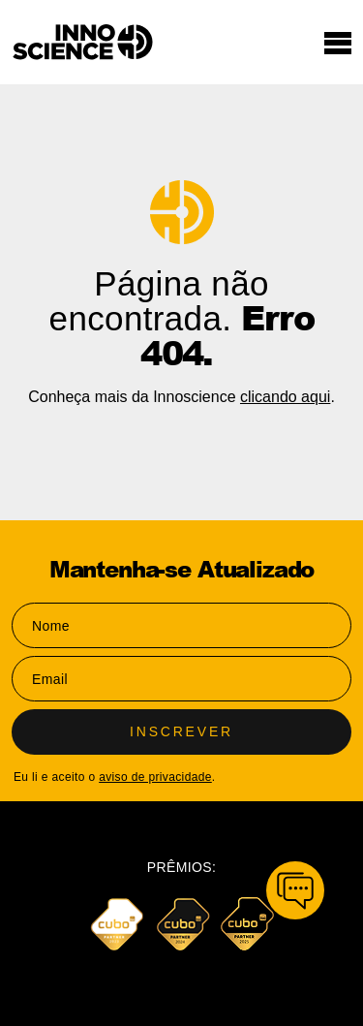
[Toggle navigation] (337, 42)
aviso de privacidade (155, 777)
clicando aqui (285, 397)
